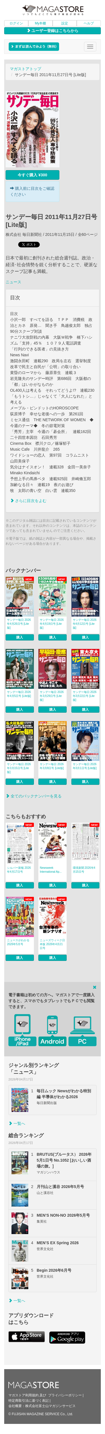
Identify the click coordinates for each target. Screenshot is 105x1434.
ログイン (16, 23)
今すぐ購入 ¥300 (32, 175)
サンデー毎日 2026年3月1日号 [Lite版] (85, 766)
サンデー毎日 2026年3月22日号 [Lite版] (85, 695)
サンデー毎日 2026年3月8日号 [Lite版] (52, 766)
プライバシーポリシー (65, 1395)
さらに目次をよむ (28, 500)
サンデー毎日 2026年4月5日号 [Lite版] (19, 693)
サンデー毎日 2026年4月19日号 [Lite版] (52, 623)
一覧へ (16, 1123)
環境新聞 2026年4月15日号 (84, 869)
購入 (19, 637)
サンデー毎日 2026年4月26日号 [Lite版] (19, 623)
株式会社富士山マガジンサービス (50, 1406)
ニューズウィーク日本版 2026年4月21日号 (52, 944)
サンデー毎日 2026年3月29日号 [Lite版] (52, 695)
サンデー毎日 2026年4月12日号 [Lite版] (85, 623)
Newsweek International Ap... (51, 869)
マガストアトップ (25, 69)
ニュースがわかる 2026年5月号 (18, 942)
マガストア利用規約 (23, 1395)
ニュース (13, 282)
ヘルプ (89, 23)
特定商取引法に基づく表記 (28, 1401)
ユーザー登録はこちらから (53, 30)
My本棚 (40, 23)
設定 (64, 23)
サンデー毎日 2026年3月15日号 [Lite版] (19, 768)
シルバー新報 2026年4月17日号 (19, 869)
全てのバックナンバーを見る (34, 796)
